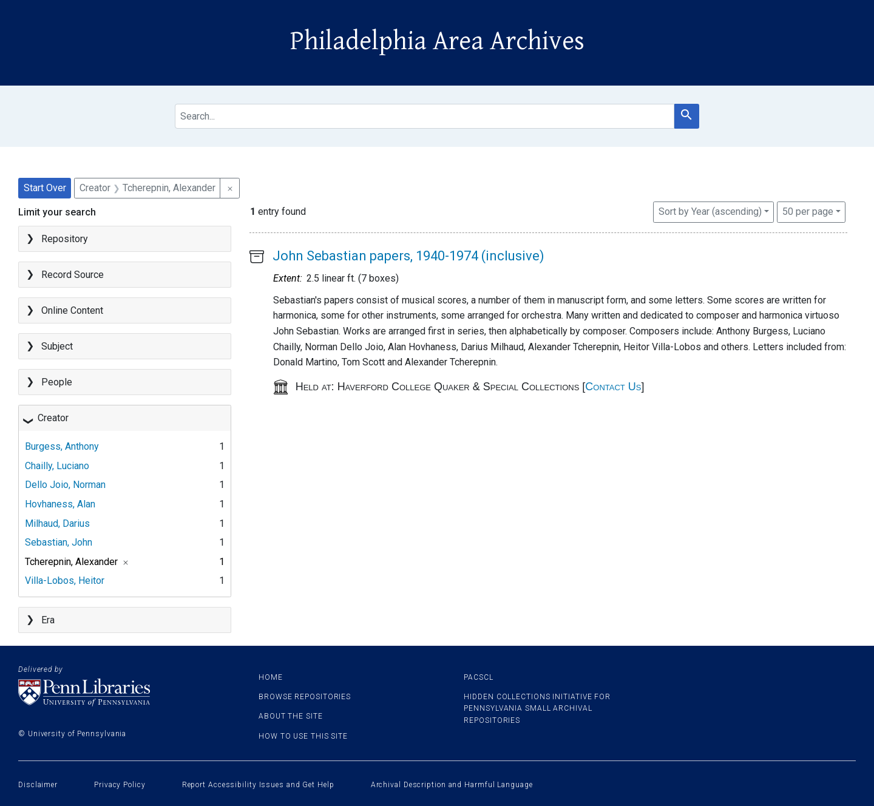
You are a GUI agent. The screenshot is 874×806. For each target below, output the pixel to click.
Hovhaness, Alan (60, 504)
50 (807, 210)
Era (48, 620)
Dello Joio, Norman (65, 484)
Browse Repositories (305, 697)
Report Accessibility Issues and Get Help (258, 785)
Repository (64, 239)
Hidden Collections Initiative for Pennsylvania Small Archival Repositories (537, 708)
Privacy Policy (120, 785)
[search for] (424, 116)
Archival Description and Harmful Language (452, 785)
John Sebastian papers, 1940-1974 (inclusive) (408, 255)
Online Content (72, 310)
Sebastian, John (58, 542)
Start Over (45, 188)
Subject (57, 346)
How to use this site (303, 736)
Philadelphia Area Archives (437, 41)
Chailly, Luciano (57, 466)
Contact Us (613, 387)
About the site (291, 716)
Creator (53, 418)
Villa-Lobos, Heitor (64, 580)
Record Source (72, 274)
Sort (710, 211)
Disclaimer (38, 785)
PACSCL (478, 677)
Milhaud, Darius (57, 523)
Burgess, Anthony (62, 446)
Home (271, 677)
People (56, 382)
